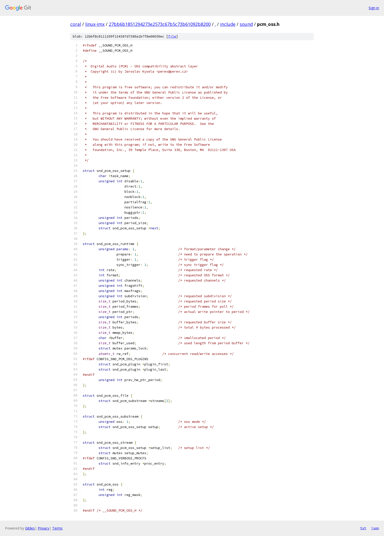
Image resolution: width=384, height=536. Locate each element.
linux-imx (95, 24)
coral (75, 24)
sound (246, 24)
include (227, 24)
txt (363, 528)
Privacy (43, 528)
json (375, 528)
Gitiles (30, 528)
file (172, 36)
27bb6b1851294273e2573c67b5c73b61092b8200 (160, 24)
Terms (57, 528)
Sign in (374, 7)
